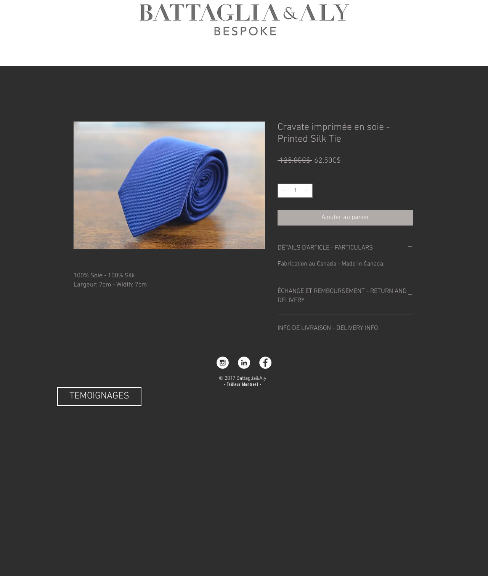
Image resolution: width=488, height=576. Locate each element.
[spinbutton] (295, 190)
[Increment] (306, 190)
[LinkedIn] (244, 363)
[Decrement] (283, 190)
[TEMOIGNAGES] (99, 396)
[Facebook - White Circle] (265, 363)
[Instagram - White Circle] (223, 363)
